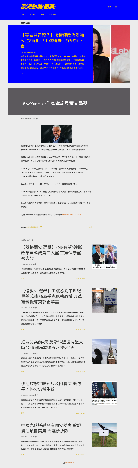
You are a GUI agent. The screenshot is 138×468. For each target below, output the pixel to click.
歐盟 (41, 14)
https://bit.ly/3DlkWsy (71, 214)
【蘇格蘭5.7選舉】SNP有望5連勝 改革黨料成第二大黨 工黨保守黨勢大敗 (51, 253)
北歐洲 (28, 227)
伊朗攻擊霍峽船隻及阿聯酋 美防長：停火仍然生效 (51, 386)
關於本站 (31, 14)
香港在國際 (51, 14)
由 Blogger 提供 (69, 463)
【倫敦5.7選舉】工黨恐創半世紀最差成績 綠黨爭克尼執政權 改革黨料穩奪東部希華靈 (51, 296)
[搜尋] (109, 6)
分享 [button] (22, 73)
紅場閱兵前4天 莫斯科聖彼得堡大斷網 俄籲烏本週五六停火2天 (52, 344)
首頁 (22, 14)
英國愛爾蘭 (34, 227)
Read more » (80, 278)
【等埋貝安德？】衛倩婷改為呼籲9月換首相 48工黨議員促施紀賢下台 (52, 40)
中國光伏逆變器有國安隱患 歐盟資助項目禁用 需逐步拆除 (51, 428)
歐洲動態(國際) (38, 6)
